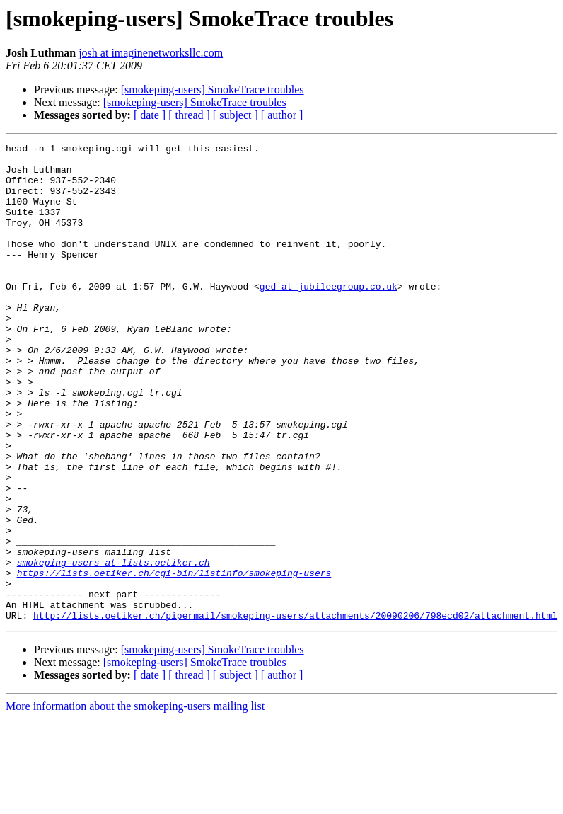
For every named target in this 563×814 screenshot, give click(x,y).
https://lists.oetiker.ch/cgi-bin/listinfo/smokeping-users (174, 659)
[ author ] (282, 115)
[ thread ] (189, 115)
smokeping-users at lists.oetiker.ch (113, 647)
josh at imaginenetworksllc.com (151, 53)
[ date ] (150, 115)
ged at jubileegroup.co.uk (328, 315)
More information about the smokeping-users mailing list (135, 802)
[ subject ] (235, 115)
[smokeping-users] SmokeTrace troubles (212, 90)
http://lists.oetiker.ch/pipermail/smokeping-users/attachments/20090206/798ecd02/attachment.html (295, 710)
